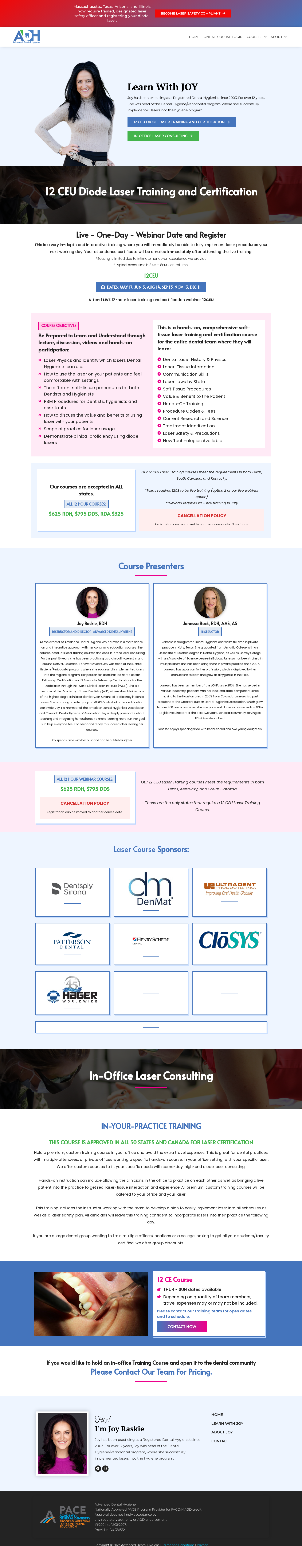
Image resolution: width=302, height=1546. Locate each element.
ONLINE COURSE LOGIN (223, 37)
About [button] (278, 36)
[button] (58, 326)
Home (194, 37)
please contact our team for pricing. (151, 1372)
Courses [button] (256, 36)
